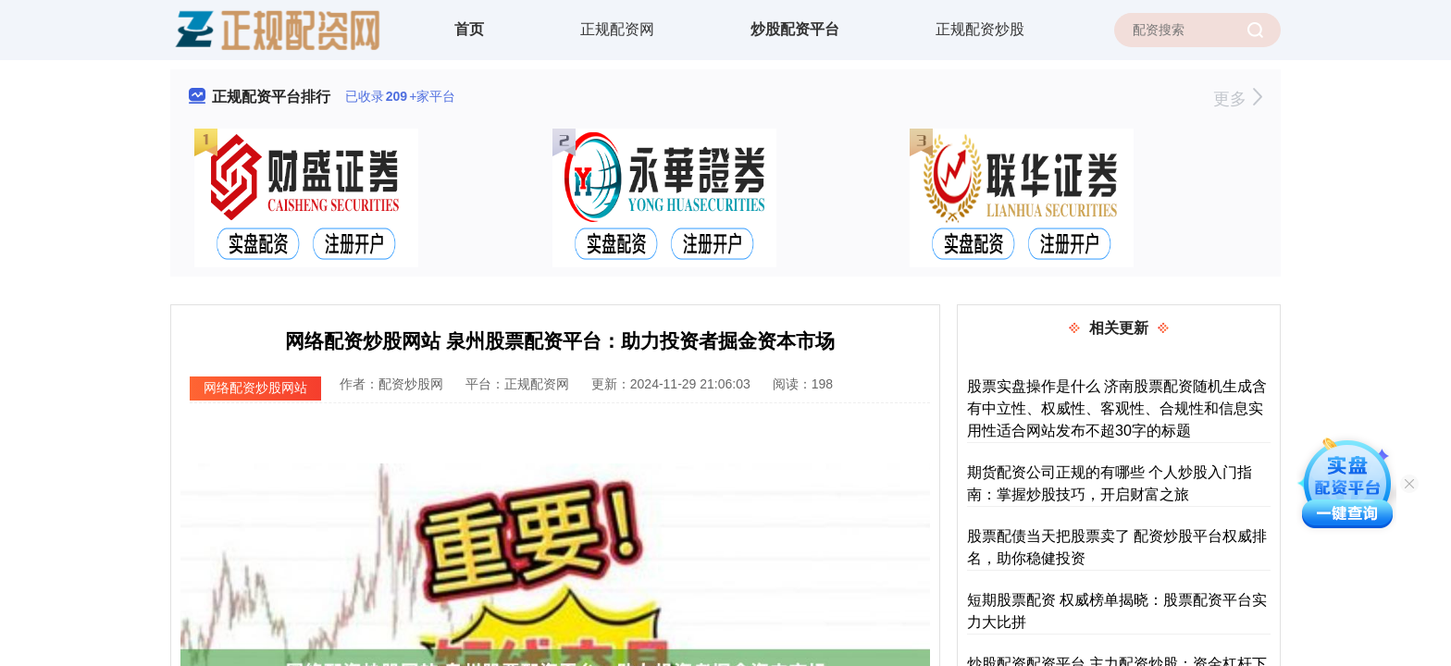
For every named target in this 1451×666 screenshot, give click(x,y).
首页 (469, 29)
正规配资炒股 (980, 29)
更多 (1237, 99)
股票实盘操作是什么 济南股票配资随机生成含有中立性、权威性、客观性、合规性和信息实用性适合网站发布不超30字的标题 (1117, 408)
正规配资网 (617, 29)
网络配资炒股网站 (255, 387)
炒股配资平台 (794, 29)
